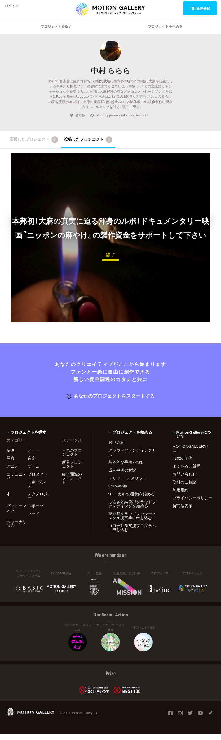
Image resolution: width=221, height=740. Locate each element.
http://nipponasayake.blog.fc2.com (119, 121)
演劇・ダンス (37, 490)
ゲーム (33, 472)
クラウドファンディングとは (132, 458)
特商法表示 (182, 512)
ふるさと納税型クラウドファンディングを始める (132, 510)
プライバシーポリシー (192, 504)
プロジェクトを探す (56, 33)
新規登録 (200, 8)
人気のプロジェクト (72, 458)
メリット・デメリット (127, 484)
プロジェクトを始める (165, 33)
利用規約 (180, 496)
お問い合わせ (184, 480)
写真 (11, 464)
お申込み (116, 448)
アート (33, 456)
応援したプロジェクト (34, 146)
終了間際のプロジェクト (72, 484)
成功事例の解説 (122, 476)
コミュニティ (16, 482)
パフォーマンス (16, 514)
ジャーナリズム (16, 530)
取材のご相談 (184, 488)
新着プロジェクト (72, 470)
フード (33, 520)
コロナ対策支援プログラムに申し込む (132, 534)
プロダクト (37, 480)
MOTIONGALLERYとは (192, 454)
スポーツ (35, 512)
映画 (11, 456)
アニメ (13, 472)
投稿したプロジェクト (88, 146)
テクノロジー (37, 502)
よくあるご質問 (186, 472)
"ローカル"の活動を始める (131, 500)
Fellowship (117, 492)
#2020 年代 (182, 464)
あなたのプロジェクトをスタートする (111, 402)
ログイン (14, 8)
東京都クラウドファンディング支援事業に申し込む (132, 522)
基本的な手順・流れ (125, 468)
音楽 (32, 464)
